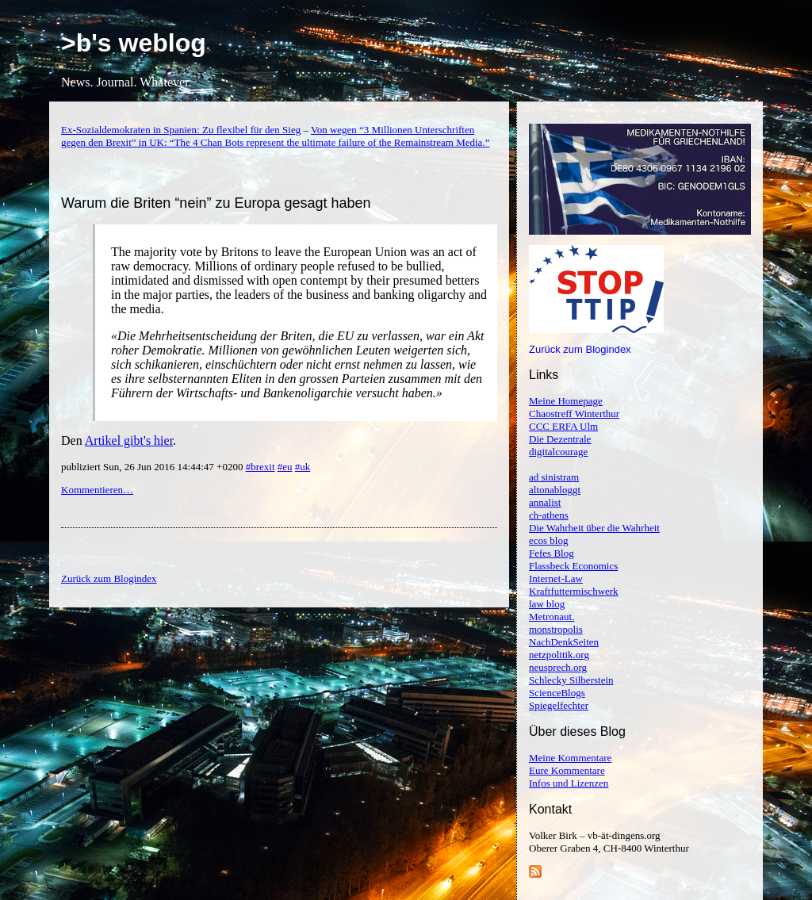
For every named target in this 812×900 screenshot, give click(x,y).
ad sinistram (554, 477)
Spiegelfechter (558, 705)
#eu (285, 467)
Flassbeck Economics (573, 566)
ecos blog (548, 540)
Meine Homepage (566, 401)
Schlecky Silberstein (571, 680)
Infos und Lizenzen (568, 783)
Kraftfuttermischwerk (574, 591)
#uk (303, 467)
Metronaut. (551, 616)
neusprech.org (558, 667)
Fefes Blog (551, 553)
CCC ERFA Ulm (563, 426)
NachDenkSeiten (564, 642)
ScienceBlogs (557, 693)
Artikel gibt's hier (129, 440)
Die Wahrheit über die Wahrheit (594, 528)
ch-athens (549, 515)
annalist (545, 502)
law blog (547, 604)
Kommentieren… (97, 490)
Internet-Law (556, 578)
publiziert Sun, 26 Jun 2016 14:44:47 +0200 (153, 467)
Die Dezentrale (560, 439)
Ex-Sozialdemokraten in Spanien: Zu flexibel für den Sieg (181, 130)
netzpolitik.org (559, 655)
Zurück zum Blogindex (580, 349)
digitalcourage (558, 452)
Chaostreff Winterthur (574, 413)
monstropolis (556, 629)
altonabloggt (554, 490)
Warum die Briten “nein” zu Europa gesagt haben (216, 203)
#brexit (260, 467)
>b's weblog (133, 43)
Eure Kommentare (567, 770)
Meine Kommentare (570, 758)
